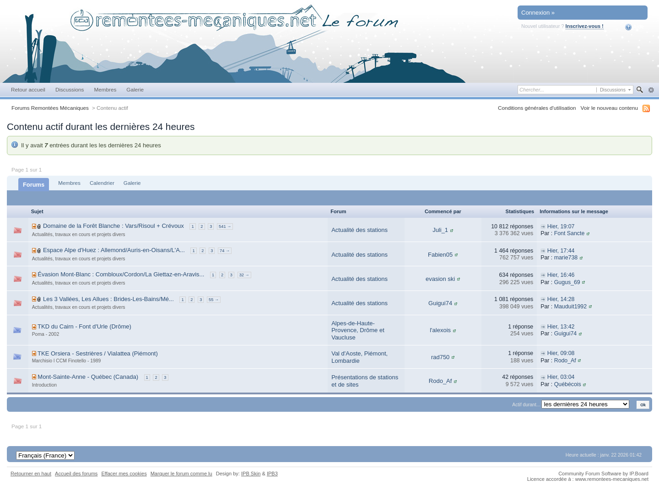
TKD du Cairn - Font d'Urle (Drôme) (84, 326)
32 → (244, 275)
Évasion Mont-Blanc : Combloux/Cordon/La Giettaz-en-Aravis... (121, 274)
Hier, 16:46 (561, 275)
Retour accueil (28, 89)
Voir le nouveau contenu (609, 108)
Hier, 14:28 (561, 299)
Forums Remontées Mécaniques (50, 108)
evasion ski (440, 278)
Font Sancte (569, 233)
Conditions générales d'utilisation (537, 108)
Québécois (567, 384)
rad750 (440, 357)
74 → (225, 250)
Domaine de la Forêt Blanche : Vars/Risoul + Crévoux (113, 225)
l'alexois (440, 330)
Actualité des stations (359, 229)
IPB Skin (250, 473)
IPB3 (272, 473)
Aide (634, 27)
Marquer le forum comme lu (181, 473)
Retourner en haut (31, 473)
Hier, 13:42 (561, 326)
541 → (225, 226)
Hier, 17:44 (561, 251)
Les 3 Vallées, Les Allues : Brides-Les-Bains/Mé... (108, 299)
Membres (105, 89)
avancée (651, 90)
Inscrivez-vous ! (585, 26)
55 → (214, 299)
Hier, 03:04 (561, 377)
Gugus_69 (567, 282)
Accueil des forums (76, 473)
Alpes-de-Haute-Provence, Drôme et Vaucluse (357, 330)
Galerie (135, 89)
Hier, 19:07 (561, 226)
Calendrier (102, 183)
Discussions (69, 89)
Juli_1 (440, 229)
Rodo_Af (565, 360)
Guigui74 (440, 303)
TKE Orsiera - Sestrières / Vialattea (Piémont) (98, 353)
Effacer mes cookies (123, 473)
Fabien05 (440, 254)
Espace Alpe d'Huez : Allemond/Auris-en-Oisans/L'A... (114, 250)
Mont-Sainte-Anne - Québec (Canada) (88, 376)
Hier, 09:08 (561, 353)
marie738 (566, 257)
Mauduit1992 (570, 306)
